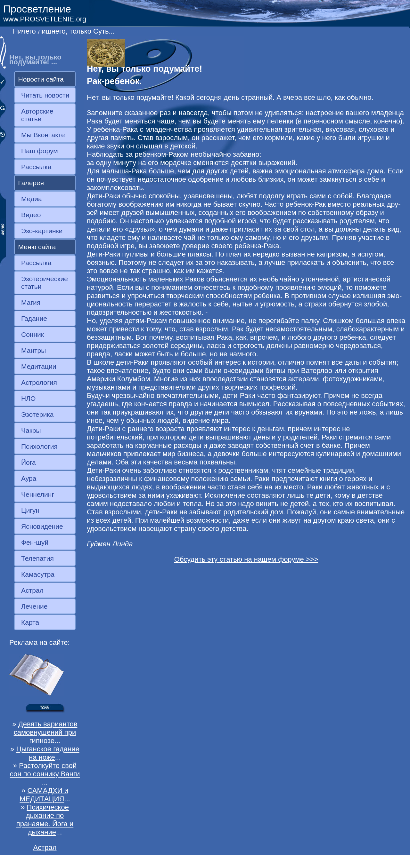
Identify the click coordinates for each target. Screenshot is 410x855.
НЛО (28, 398)
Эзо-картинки (42, 230)
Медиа (31, 198)
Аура (28, 478)
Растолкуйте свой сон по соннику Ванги (45, 770)
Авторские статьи (37, 115)
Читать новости (45, 95)
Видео (31, 214)
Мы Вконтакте (43, 135)
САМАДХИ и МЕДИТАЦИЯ (44, 795)
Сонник (32, 334)
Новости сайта (41, 79)
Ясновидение (42, 526)
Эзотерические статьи (44, 282)
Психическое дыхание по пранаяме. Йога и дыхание (45, 819)
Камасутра (37, 574)
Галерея (31, 182)
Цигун (30, 510)
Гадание (34, 318)
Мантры (33, 350)
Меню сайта (37, 246)
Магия (30, 302)
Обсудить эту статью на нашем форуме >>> (246, 559)
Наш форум (39, 150)
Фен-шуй (34, 542)
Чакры (31, 430)
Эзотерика (37, 414)
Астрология (39, 382)
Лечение (34, 606)
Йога (28, 462)
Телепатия (37, 558)
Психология (39, 446)
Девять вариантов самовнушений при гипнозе (46, 732)
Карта (30, 622)
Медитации (38, 366)
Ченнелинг (37, 494)
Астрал (32, 590)
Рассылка (36, 166)
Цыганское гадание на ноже (47, 753)
